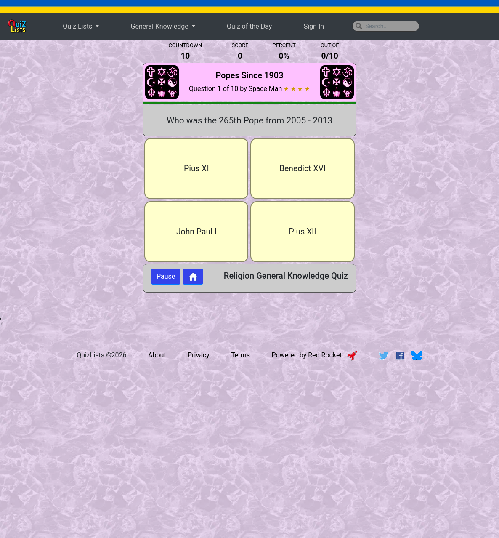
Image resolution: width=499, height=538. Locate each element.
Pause (166, 276)
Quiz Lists (78, 26)
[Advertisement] (68, 178)
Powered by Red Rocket (314, 355)
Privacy (199, 355)
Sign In (314, 26)
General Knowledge (160, 26)
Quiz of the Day (249, 26)
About (157, 355)
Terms (240, 355)
